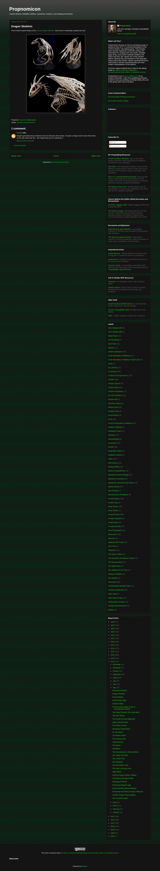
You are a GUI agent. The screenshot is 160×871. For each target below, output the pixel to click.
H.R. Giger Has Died (120, 755)
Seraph (19, 133)
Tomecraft (112, 582)
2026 (113, 622)
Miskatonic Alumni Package (118, 475)
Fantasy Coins (113, 411)
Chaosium (112, 282)
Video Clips (112, 594)
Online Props (113, 503)
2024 (113, 628)
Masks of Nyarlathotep (116, 471)
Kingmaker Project (115, 451)
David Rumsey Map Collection (119, 229)
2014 (113, 662)
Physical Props (113, 514)
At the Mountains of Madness (119, 356)
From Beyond (117, 762)
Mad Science (113, 463)
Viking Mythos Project (116, 602)
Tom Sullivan (113, 578)
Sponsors (111, 538)
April (115, 802)
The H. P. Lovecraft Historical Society (122, 177)
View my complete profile (126, 34)
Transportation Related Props (119, 586)
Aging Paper (112, 336)
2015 (113, 658)
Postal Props (113, 522)
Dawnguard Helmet (119, 782)
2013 (113, 816)
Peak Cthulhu (113, 510)
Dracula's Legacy (114, 403)
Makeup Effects (114, 467)
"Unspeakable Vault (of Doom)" (120, 269)
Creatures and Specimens (26, 122)
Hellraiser (111, 435)
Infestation (116, 749)
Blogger (84, 866)
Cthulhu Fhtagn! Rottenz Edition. (124, 775)
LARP (110, 459)
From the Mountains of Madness (120, 423)
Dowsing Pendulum (119, 690)
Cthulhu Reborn (114, 287)
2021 (113, 638)
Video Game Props (115, 598)
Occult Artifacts (113, 499)
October (116, 671)
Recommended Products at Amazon (121, 97)
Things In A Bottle (114, 574)
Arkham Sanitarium (115, 352)
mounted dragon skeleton (45, 30)
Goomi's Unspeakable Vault (118, 310)
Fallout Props (113, 407)
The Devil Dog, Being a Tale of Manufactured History (123, 708)
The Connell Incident (120, 798)
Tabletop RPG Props (116, 542)
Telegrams (112, 550)
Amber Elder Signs (119, 700)
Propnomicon (25, 9)
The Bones (116, 745)
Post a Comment (20, 145)
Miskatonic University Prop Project (121, 483)
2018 (113, 648)
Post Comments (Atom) (60, 162)
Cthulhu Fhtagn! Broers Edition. (124, 795)
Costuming (112, 371)
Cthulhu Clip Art (114, 383)
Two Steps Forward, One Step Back (125, 712)
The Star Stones (118, 716)
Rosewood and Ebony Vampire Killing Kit (127, 792)
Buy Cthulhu (112, 368)
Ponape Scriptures (115, 518)
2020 (113, 642)
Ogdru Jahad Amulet (120, 722)
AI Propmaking (113, 340)
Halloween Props (114, 431)
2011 (113, 823)
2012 (113, 820)
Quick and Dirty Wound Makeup (124, 788)
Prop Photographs (115, 530)
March (115, 806)
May (114, 688)
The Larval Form (118, 759)
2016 (113, 655)
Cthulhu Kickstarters (115, 391)
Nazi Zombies (113, 491)
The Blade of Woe (119, 735)
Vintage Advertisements (117, 606)
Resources (112, 534)
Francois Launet (114, 265)
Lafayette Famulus (115, 455)
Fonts (110, 419)
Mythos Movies (113, 487)
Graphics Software (115, 427)
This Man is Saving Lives (121, 768)
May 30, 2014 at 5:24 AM (25, 141)
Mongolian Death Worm (121, 729)
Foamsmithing (117, 697)
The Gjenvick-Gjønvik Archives (119, 237)
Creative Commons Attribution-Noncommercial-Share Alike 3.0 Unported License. (127, 71)
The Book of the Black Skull (122, 778)
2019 (113, 645)
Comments (115, 146)
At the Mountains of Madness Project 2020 (124, 360)
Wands (110, 610)
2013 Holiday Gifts (115, 332)
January (116, 812)
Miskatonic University (116, 479)
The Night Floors (114, 566)
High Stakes (116, 772)
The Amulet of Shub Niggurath (123, 719)
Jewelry (111, 447)
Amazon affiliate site (130, 76)
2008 (113, 833)
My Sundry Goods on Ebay (118, 101)
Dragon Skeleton (118, 694)
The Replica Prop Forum (117, 187)
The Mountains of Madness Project (121, 558)
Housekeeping (113, 439)
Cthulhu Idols (113, 387)
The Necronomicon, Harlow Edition (125, 752)
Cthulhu (111, 379)
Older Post (95, 156)
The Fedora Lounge (115, 211)
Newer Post (16, 156)
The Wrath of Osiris (119, 725)
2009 (113, 830)
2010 (113, 826)
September (117, 674)
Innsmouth (112, 443)
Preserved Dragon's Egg (121, 785)
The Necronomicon (115, 562)
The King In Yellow (115, 554)
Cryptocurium (113, 259)
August (115, 678)
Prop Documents (114, 526)
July (114, 681)
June (115, 684)
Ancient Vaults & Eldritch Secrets (120, 304)
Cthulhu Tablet (117, 704)
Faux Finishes (113, 415)
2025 (113, 625)
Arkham (111, 348)
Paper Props (113, 506)
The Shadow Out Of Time (117, 570)
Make (110, 316)
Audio (110, 364)
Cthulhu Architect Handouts (118, 159)
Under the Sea (117, 742)
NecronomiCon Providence (118, 495)
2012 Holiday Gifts (115, 328)
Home (56, 156)
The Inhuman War (119, 739)
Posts (113, 142)
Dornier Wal (112, 399)
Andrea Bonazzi (114, 253)
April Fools (112, 344)
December (117, 664)
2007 (113, 836)
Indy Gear (112, 167)
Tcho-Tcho (112, 546)
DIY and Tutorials (114, 395)
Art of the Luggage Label (117, 205)
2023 (113, 632)
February (116, 809)
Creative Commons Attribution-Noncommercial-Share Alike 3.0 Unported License (90, 853)
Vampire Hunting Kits (116, 590)
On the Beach (117, 732)
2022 (113, 635)
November (117, 668)
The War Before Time (120, 765)
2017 (113, 652)
